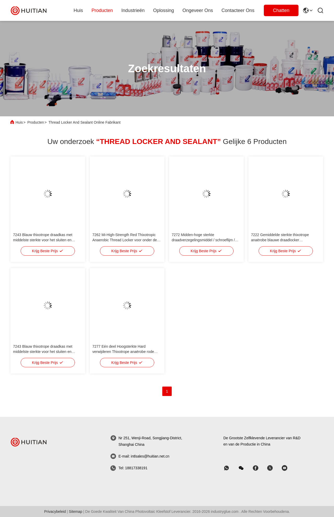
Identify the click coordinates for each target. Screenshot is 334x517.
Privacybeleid (55, 511)
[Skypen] (259, 468)
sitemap (75, 511)
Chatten (281, 10)
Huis (78, 10)
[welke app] (230, 468)
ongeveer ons (197, 10)
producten (102, 10)
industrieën (133, 10)
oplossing (163, 10)
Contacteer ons (238, 10)
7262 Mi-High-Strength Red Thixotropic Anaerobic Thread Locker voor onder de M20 (124, 240)
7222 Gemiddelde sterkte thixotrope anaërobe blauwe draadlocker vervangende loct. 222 (280, 240)
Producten (35, 122)
